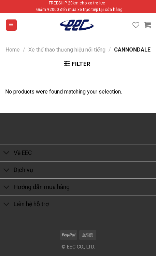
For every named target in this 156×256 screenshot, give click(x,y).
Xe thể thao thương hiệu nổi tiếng (66, 49)
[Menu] (11, 25)
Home (12, 49)
